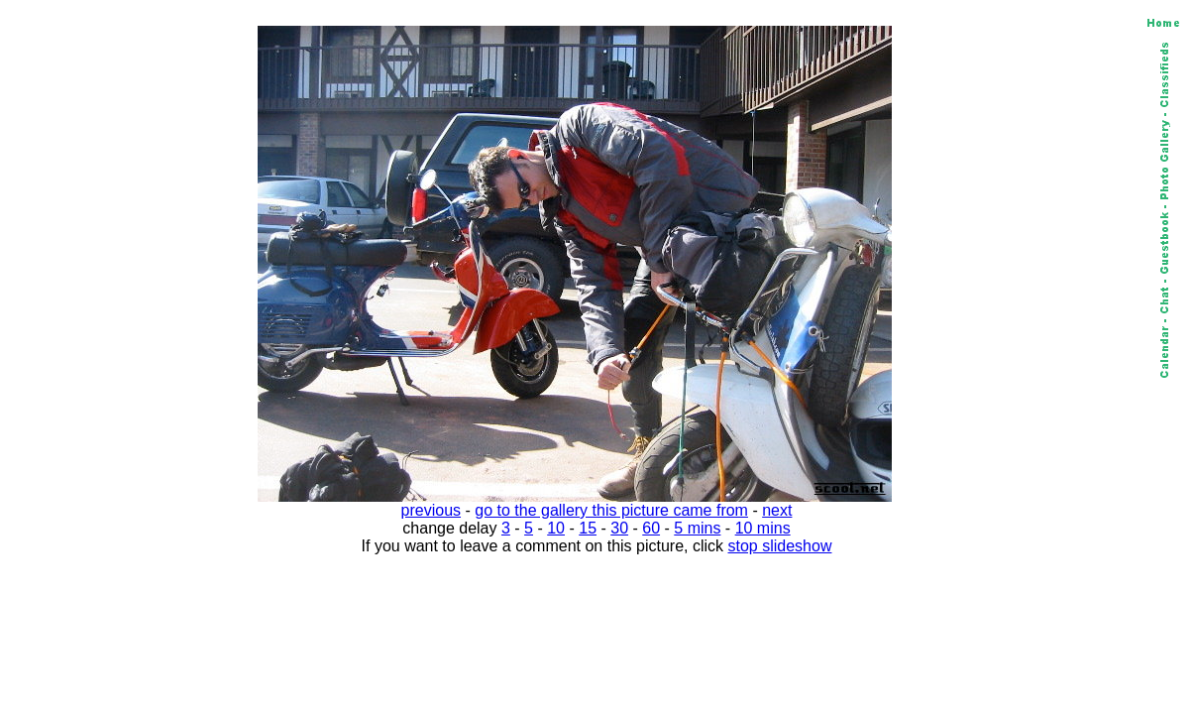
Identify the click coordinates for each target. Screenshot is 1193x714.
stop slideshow (780, 545)
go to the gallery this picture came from (611, 510)
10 (556, 528)
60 (651, 528)
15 (587, 528)
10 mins (763, 528)
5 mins (697, 528)
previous (431, 510)
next (777, 510)
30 (619, 528)
